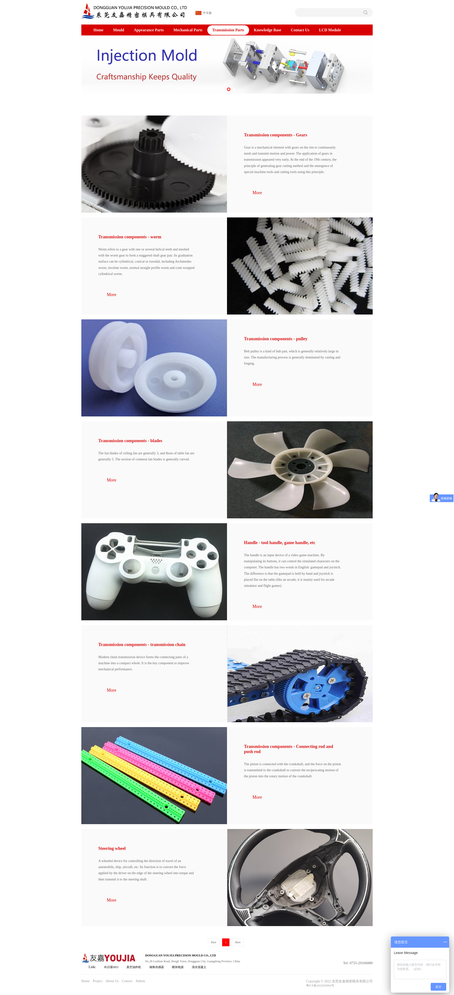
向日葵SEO (111, 967)
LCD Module (330, 30)
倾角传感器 (156, 967)
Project (97, 981)
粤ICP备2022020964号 (320, 985)
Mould (118, 30)
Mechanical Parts (187, 30)
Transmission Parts (228, 30)
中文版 (203, 13)
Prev (213, 942)
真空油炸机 (133, 967)
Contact (127, 981)
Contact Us (300, 30)
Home (98, 30)
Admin (140, 981)
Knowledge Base (267, 30)
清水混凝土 (199, 967)
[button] (228, 89)
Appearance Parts (149, 30)
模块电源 (178, 967)
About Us (112, 981)
